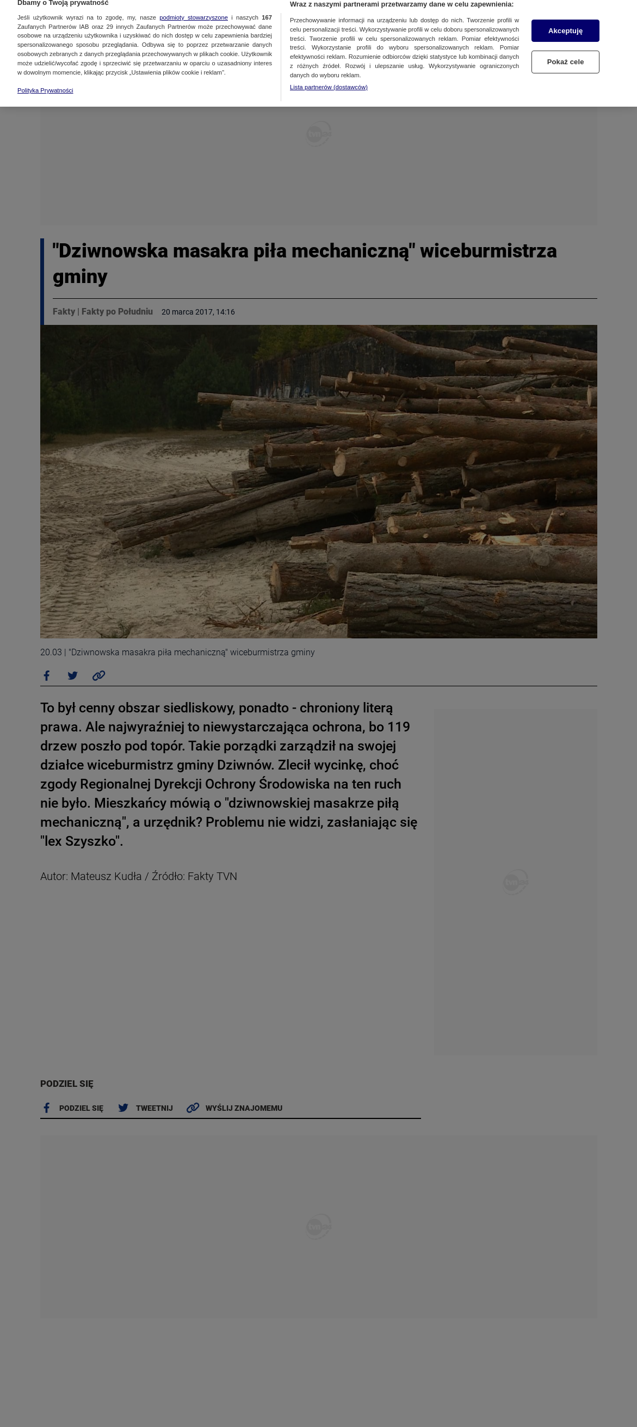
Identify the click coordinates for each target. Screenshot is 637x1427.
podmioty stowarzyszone (193, 5)
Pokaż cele (565, 50)
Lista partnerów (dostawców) (329, 75)
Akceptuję (565, 19)
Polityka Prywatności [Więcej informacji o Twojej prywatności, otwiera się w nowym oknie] (45, 79)
